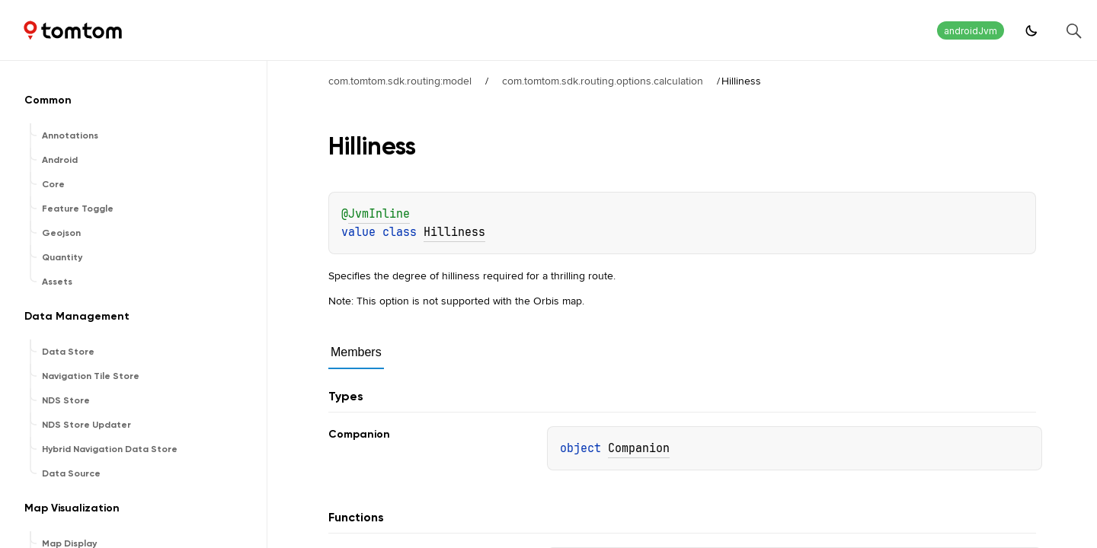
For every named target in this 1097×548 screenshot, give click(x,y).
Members (356, 352)
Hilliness (454, 232)
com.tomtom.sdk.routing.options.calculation (602, 80)
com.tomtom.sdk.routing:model (400, 80)
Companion (639, 448)
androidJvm (970, 31)
